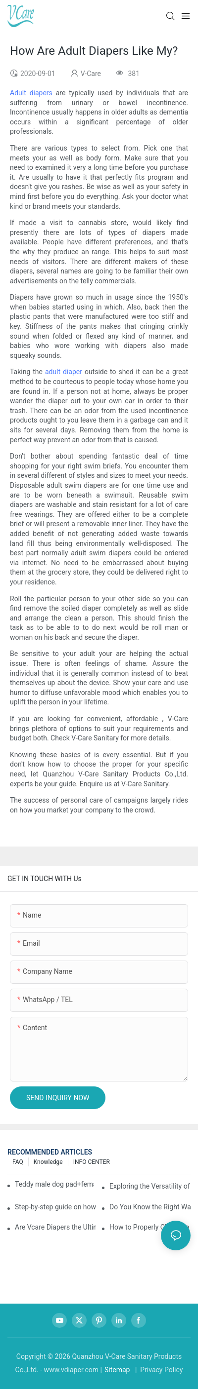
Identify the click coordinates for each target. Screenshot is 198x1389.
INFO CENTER (91, 1161)
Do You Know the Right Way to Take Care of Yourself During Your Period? (150, 1207)
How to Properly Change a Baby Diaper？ (150, 1227)
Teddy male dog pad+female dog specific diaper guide (54, 1184)
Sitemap (117, 1370)
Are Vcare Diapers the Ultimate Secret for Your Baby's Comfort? (55, 1227)
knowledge (48, 1161)
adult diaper (63, 372)
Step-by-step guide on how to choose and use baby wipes (55, 1207)
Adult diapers (31, 93)
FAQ (17, 1161)
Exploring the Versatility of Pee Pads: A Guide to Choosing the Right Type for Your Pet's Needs (150, 1186)
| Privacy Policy (158, 1370)
